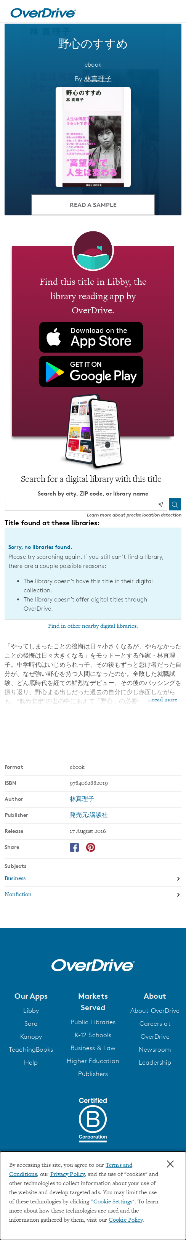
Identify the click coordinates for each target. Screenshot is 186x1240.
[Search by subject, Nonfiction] (93, 894)
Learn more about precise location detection (134, 514)
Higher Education (93, 1060)
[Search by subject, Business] (93, 878)
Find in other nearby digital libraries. (93, 626)
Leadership (155, 1062)
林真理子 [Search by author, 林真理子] (98, 78)
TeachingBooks (31, 1049)
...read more (162, 699)
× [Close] (170, 1164)
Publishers (93, 1073)
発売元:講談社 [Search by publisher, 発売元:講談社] (89, 815)
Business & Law (93, 1047)
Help (31, 1062)
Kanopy (31, 1036)
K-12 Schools (93, 1034)
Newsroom (155, 1049)
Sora (31, 1023)
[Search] (175, 504)
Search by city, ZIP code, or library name (93, 493)
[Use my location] (160, 504)
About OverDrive (155, 1010)
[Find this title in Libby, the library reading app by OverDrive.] (93, 340)
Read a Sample (93, 204)
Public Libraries (93, 1021)
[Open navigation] (171, 12)
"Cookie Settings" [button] (113, 1202)
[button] (31, 995)
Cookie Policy (126, 1220)
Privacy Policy (67, 1174)
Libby (31, 1010)
